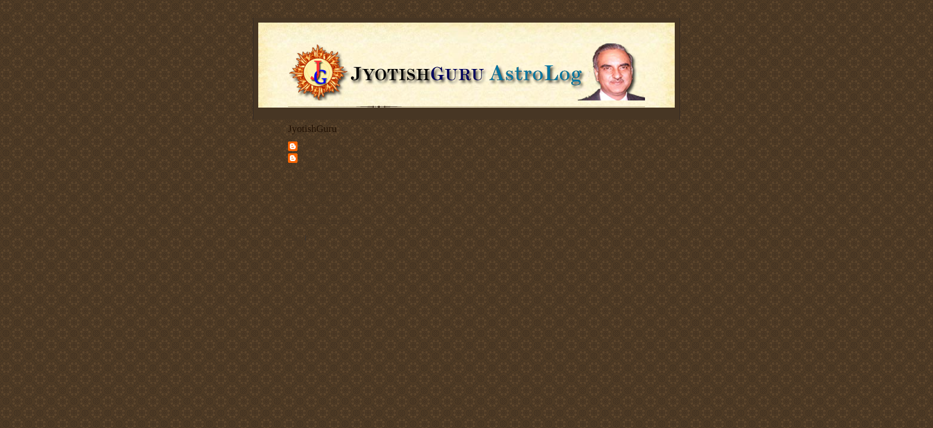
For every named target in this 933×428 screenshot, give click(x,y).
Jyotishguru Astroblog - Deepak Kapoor (331, 162)
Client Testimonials (314, 211)
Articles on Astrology (316, 202)
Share (295, 237)
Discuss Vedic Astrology (320, 220)
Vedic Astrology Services (321, 192)
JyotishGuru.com (323, 145)
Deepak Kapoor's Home (320, 183)
